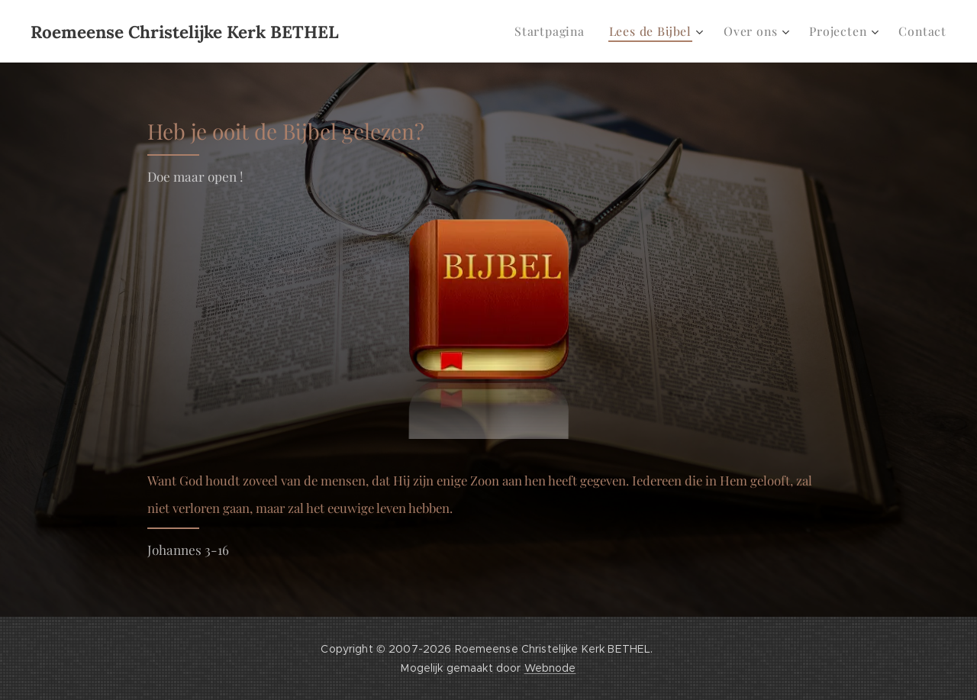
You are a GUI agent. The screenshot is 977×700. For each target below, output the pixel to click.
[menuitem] (563, 31)
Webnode (550, 668)
